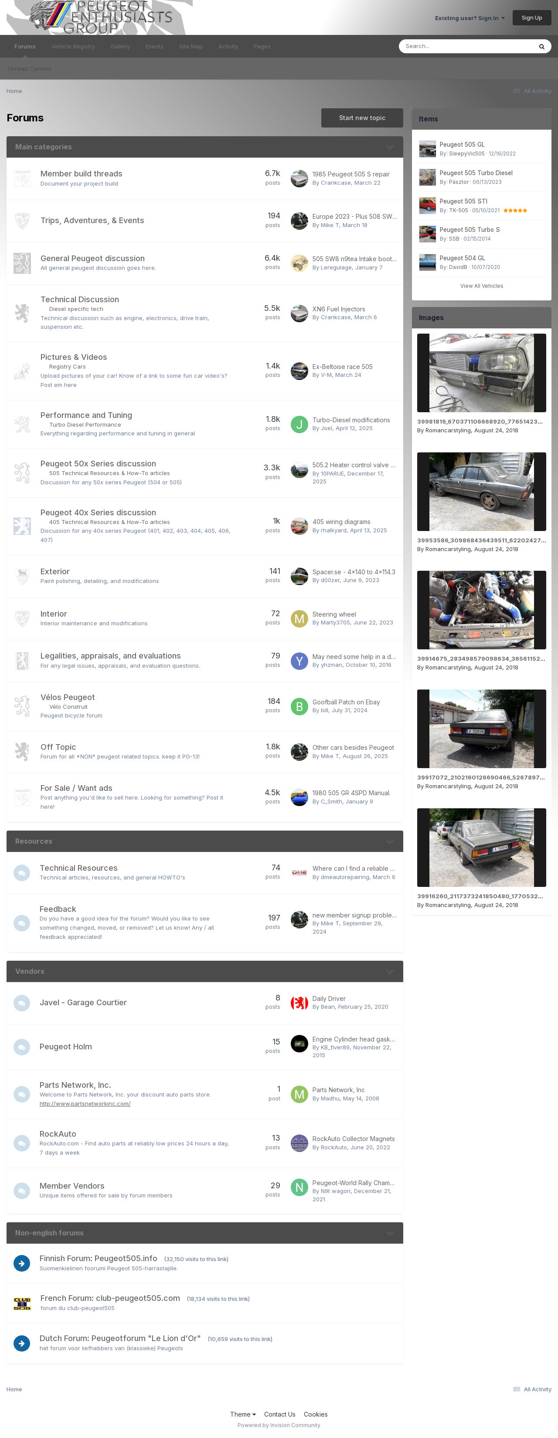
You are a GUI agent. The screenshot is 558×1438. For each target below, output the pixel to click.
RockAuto (59, 1133)
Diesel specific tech (76, 308)
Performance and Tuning (86, 415)
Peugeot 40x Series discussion (98, 512)
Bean (328, 1006)
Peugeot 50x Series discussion (98, 463)
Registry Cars (67, 366)
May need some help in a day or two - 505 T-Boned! (388, 656)
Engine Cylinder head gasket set (359, 1039)
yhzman (331, 664)
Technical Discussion (80, 299)
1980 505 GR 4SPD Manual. (352, 793)
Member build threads (81, 173)
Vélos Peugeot (68, 697)
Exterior (55, 571)
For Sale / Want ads (76, 788)
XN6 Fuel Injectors (339, 309)
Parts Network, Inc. (76, 1085)
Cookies (316, 1414)
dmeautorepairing (345, 876)
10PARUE (332, 473)
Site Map (191, 46)
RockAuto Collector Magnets (354, 1138)
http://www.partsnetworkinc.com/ (86, 1103)
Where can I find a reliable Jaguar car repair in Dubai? (390, 868)
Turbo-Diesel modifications (351, 420)
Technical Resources (80, 867)
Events (154, 46)
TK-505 (458, 210)
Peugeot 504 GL (462, 258)
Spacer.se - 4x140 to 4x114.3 (354, 572)
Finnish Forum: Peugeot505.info (99, 1258)
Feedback (59, 909)
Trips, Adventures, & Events (92, 220)
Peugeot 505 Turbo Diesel (476, 172)
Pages (262, 46)
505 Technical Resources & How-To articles (109, 472)
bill (324, 710)
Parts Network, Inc (339, 1089)
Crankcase (336, 182)
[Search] (442, 46)
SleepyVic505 (467, 153)
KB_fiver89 (335, 1047)
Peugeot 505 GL (462, 144)
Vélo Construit (68, 706)
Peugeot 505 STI (463, 201)
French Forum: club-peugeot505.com (110, 1298)
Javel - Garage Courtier (84, 1002)
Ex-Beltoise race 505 (343, 366)
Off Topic (58, 747)
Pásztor (459, 182)
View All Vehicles (482, 286)
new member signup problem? (356, 915)
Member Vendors (73, 1185)
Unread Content (29, 68)
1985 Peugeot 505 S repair (351, 174)
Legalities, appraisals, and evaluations (111, 655)
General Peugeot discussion (93, 258)
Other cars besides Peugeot (353, 747)
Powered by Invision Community (279, 1425)
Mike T (330, 224)
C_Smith (331, 801)
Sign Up (532, 17)
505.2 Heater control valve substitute (365, 465)
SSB (454, 238)
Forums (25, 50)
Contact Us (280, 1414)
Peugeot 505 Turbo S (470, 229)
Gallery (120, 46)
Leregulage (336, 267)
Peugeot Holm (67, 1046)
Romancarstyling (448, 430)
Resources (33, 841)
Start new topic (362, 117)
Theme (243, 1414)
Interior (54, 613)
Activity (228, 46)
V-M (326, 374)
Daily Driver (329, 998)
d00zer (330, 579)
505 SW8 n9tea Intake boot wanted (364, 258)
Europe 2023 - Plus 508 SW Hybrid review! (374, 216)
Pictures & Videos (74, 357)
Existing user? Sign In (470, 17)
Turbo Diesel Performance (85, 424)
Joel (326, 427)
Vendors (29, 971)
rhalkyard (334, 530)
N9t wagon (335, 1190)
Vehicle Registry (73, 46)
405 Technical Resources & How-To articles (109, 521)
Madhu (330, 1098)
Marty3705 (335, 622)
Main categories (43, 146)
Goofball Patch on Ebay (346, 702)
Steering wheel (334, 614)
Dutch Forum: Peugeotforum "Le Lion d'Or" (121, 1338)
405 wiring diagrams (342, 521)
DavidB (458, 267)
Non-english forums (49, 1232)
